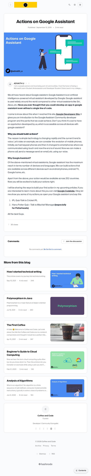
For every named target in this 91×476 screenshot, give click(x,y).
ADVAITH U (19, 83)
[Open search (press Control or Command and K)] (69, 5)
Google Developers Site (68, 114)
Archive (38, 445)
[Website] (51, 428)
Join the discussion (72, 241)
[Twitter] (36, 428)
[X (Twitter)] (26, 83)
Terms (53, 445)
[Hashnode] (55, 428)
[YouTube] (47, 428)
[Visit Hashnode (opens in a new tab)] (45, 464)
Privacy (46, 445)
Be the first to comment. (53, 249)
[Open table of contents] (81, 470)
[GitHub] (40, 428)
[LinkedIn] (29, 83)
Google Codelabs (66, 191)
